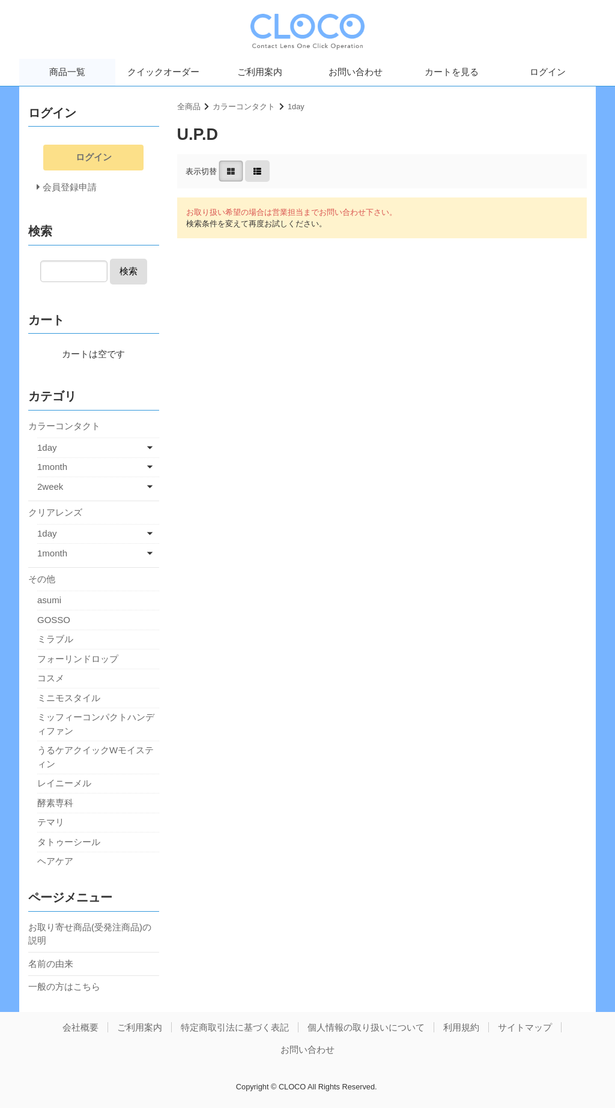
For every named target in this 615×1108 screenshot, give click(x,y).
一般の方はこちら (64, 986)
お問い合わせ (356, 72)
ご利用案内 (259, 72)
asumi (49, 600)
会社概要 (80, 1027)
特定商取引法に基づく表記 (235, 1027)
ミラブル (55, 639)
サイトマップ (525, 1027)
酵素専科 (55, 803)
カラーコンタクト (244, 106)
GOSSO (53, 620)
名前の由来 (50, 964)
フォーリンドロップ (77, 659)
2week (50, 486)
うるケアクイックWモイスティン (95, 757)
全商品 (189, 106)
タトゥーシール (68, 842)
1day (296, 106)
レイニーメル (64, 783)
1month (52, 467)
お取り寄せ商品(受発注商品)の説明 (89, 934)
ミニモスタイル (68, 698)
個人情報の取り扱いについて (366, 1027)
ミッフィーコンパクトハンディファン (95, 724)
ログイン (548, 72)
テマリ (50, 822)
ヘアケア (55, 861)
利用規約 (461, 1027)
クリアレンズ (55, 512)
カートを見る (452, 72)
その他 (41, 579)
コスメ (50, 678)
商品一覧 (67, 72)
